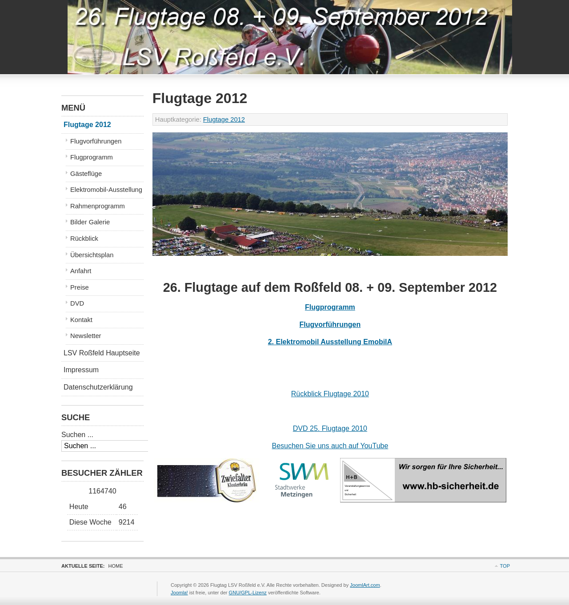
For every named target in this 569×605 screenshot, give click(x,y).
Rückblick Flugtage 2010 (330, 394)
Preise (79, 287)
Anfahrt (80, 271)
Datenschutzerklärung (98, 387)
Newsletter (85, 335)
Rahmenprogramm (97, 206)
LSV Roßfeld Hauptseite (102, 353)
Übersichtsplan (91, 255)
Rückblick (84, 238)
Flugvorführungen (330, 324)
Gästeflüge (86, 173)
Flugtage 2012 (224, 119)
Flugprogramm (330, 307)
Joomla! (179, 592)
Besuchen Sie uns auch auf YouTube (330, 446)
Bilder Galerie (90, 222)
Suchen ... (77, 434)
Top (505, 566)
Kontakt (81, 319)
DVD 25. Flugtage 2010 (330, 428)
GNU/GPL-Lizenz (248, 592)
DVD (77, 303)
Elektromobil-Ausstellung (106, 189)
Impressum (81, 370)
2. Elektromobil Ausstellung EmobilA (330, 342)
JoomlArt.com (365, 585)
